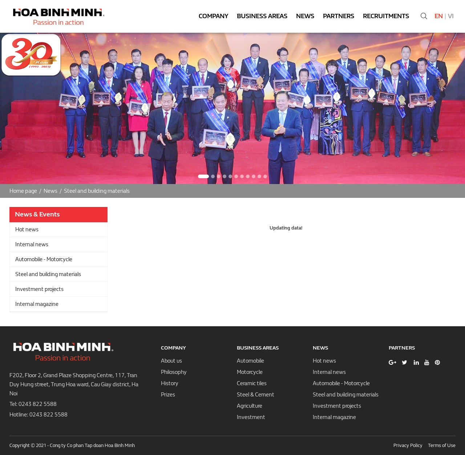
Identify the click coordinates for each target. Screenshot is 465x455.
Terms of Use (442, 445)
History (169, 383)
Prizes (168, 394)
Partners (338, 16)
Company (213, 16)
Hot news (27, 229)
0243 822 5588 (38, 404)
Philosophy (174, 372)
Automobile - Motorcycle (43, 259)
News (305, 16)
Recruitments (386, 16)
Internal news (31, 244)
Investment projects (39, 289)
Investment (251, 417)
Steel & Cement (255, 394)
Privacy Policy (407, 445)
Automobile (250, 361)
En (438, 16)
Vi (451, 16)
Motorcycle (250, 372)
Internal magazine (36, 304)
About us (171, 361)
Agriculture (249, 406)
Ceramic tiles (252, 383)
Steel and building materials (97, 191)
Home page (23, 191)
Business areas (262, 16)
